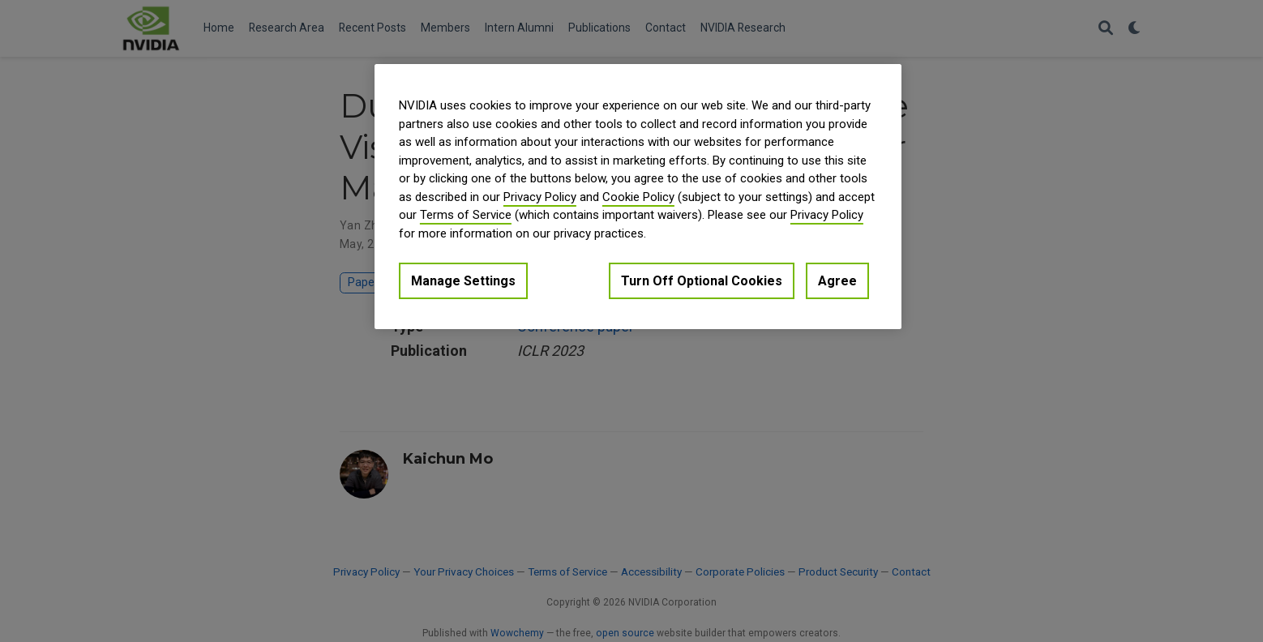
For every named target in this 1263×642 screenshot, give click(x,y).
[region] (638, 196)
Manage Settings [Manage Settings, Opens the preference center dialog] (463, 281)
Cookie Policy (638, 197)
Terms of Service (466, 215)
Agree (837, 281)
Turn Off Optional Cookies (701, 281)
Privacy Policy (539, 197)
